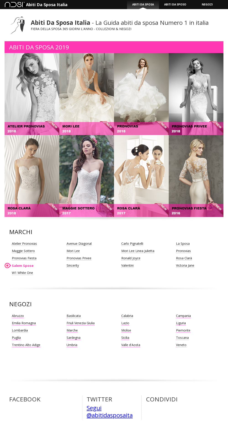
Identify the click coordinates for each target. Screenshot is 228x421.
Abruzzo (18, 316)
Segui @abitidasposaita (110, 411)
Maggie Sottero (23, 251)
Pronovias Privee (79, 258)
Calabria (127, 316)
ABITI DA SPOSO (175, 4)
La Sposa (183, 243)
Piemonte (183, 330)
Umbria (72, 345)
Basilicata (74, 316)
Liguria (181, 323)
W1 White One (22, 272)
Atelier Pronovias (24, 243)
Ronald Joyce (130, 258)
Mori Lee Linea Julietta (137, 251)
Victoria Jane (185, 265)
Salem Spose (23, 265)
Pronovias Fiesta (24, 258)
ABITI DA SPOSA (143, 4)
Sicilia (125, 337)
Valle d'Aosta (130, 345)
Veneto (181, 345)
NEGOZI (207, 4)
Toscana (182, 337)
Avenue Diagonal (79, 243)
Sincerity (73, 265)
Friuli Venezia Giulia (81, 323)
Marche (72, 330)
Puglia (16, 337)
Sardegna (73, 337)
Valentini (127, 265)
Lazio (125, 323)
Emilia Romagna (24, 323)
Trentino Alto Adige (26, 345)
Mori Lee (73, 251)
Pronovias (183, 251)
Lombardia (20, 330)
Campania (183, 316)
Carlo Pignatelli (132, 243)
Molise (126, 330)
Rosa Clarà (184, 258)
